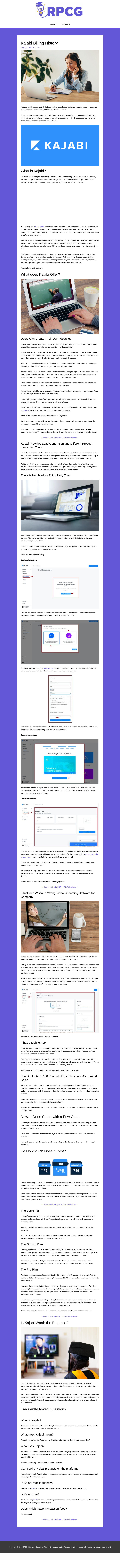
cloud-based (40, 227)
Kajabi (33, 1488)
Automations (48, 668)
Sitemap (31, 1547)
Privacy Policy (65, 24)
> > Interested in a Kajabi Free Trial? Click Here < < (60, 438)
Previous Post (23, 1532)
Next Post (98, 1532)
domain (27, 410)
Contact (53, 24)
